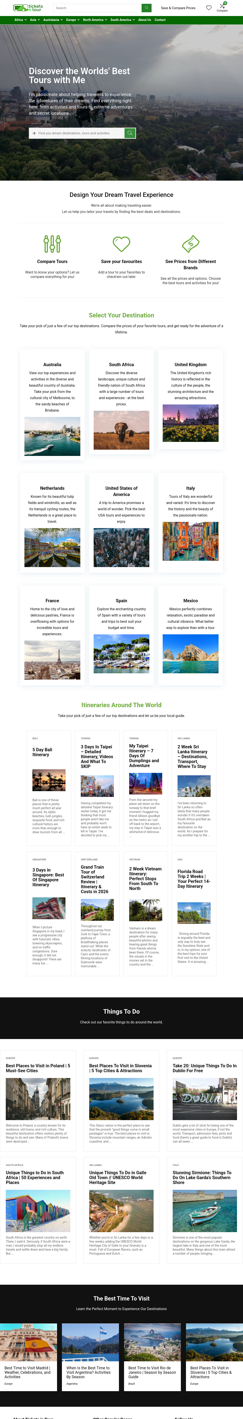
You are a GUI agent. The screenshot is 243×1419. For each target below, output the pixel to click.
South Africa (14, 1165)
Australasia (51, 20)
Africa (19, 20)
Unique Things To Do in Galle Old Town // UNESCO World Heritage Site (117, 1177)
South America (121, 20)
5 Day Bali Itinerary (42, 752)
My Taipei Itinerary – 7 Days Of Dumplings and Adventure (144, 755)
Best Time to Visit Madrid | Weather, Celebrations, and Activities (27, 1372)
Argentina (71, 1383)
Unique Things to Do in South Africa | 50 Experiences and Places (34, 1177)
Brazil (131, 1383)
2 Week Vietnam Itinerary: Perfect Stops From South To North (145, 878)
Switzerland (89, 859)
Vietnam (134, 859)
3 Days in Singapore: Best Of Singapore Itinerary (48, 877)
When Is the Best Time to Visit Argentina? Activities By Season (88, 1372)
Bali (35, 738)
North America (93, 20)
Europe (71, 20)
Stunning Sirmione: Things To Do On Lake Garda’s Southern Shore (202, 1177)
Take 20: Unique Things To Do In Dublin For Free (205, 1068)
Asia (33, 20)
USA (180, 859)
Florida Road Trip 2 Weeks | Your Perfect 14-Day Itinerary (194, 879)
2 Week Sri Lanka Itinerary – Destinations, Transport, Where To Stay (192, 756)
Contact (160, 20)
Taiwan (85, 738)
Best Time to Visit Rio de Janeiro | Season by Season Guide (152, 1372)
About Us (144, 20)
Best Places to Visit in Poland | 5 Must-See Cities (38, 1068)
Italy (176, 1165)
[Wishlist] (208, 8)
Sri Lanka (184, 738)
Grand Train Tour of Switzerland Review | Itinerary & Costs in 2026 (94, 879)
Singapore (39, 859)
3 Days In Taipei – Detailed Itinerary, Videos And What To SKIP (97, 756)
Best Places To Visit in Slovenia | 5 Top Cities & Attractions (120, 1068)
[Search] (147, 8)
